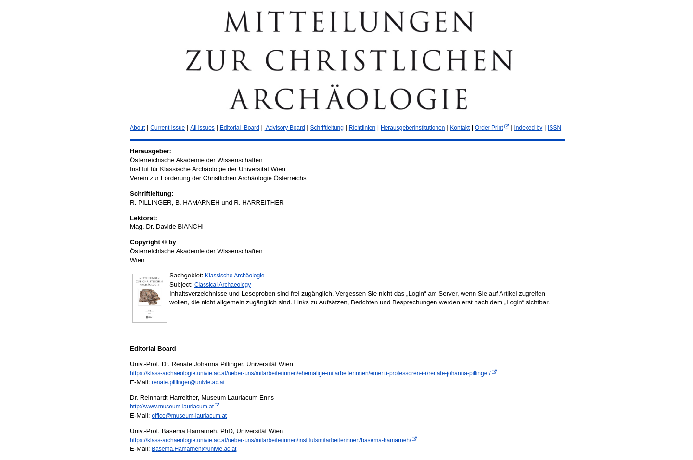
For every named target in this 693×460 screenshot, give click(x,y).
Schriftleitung (327, 127)
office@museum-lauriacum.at (189, 415)
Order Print (489, 127)
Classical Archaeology (222, 284)
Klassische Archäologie (234, 275)
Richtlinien (362, 127)
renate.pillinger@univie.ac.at (188, 382)
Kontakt (460, 127)
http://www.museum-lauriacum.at (172, 406)
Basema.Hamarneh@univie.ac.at (194, 449)
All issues (202, 127)
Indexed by (528, 127)
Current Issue (167, 127)
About (137, 127)
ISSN (554, 127)
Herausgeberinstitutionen (413, 127)
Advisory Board (285, 127)
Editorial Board (239, 127)
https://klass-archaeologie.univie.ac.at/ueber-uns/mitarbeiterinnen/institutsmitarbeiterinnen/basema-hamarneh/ (270, 440)
